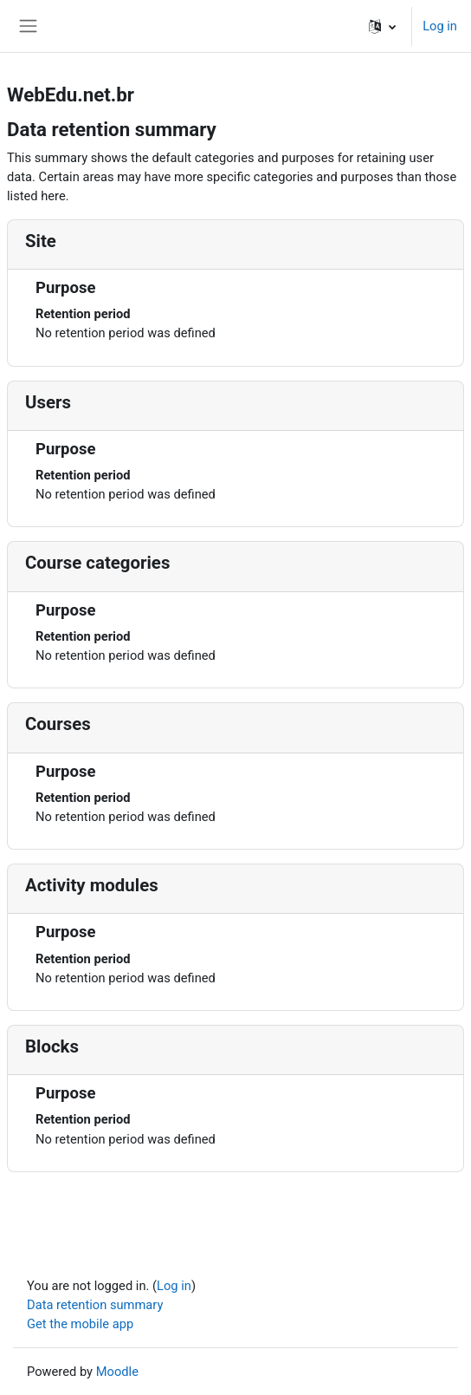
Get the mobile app (80, 1324)
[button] (382, 26)
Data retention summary (95, 1305)
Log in (440, 26)
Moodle (117, 1371)
